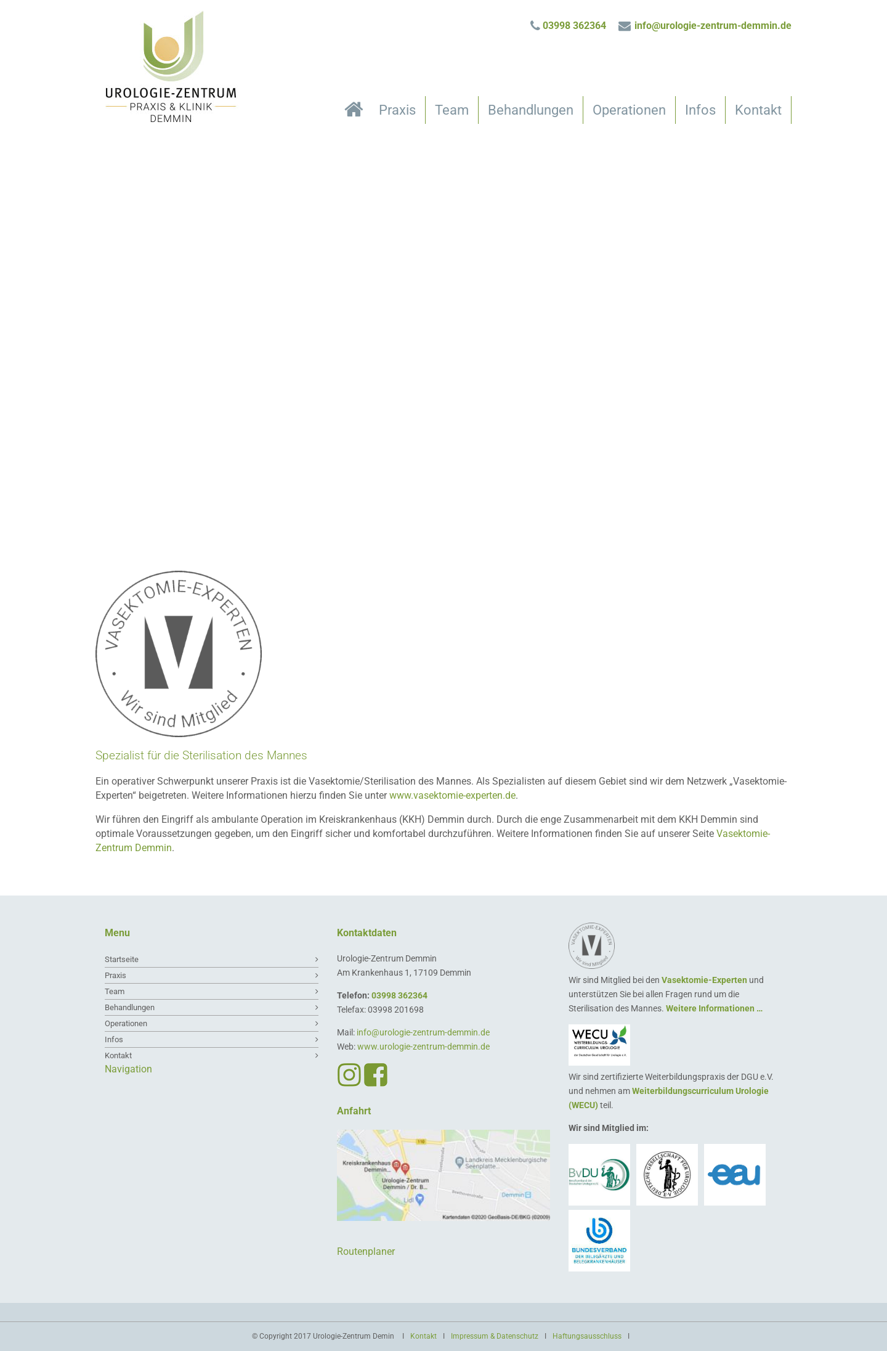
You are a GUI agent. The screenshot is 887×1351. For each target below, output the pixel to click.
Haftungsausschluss (587, 1336)
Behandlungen (530, 110)
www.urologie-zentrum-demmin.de (423, 1046)
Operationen (629, 110)
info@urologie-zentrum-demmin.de (713, 25)
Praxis (397, 110)
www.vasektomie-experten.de (452, 795)
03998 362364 (574, 25)
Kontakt (758, 110)
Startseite (357, 112)
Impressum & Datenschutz (494, 1336)
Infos (700, 110)
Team (452, 110)
